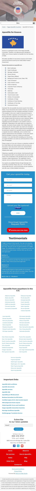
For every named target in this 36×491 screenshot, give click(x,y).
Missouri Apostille (24, 320)
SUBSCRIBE (18, 429)
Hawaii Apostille (25, 304)
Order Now (10, 461)
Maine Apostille (7, 324)
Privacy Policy (18, 471)
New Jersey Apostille (25, 329)
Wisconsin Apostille (16, 368)
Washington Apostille (17, 361)
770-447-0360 (18, 20)
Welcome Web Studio (21, 473)
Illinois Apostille (25, 308)
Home (3, 27)
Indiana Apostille (25, 310)
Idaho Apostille (25, 306)
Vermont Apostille (16, 357)
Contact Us (18, 464)
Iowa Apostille (6, 316)
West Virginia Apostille (17, 366)
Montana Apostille (24, 322)
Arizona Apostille (9, 300)
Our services (10, 454)
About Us (26, 450)
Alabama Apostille (10, 295)
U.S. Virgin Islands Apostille (26, 349)
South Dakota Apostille (25, 343)
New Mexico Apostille (8, 337)
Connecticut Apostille (11, 308)
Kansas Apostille (7, 318)
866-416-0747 (18, 18)
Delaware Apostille (26, 295)
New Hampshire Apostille (26, 327)
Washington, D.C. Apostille (18, 364)
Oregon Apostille (6, 349)
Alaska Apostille (9, 297)
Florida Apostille (25, 297)
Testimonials (18, 238)
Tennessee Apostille (24, 345)
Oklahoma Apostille (7, 347)
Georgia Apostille (25, 300)
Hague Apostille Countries (14, 27)
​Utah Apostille (23, 351)
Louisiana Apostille (8, 322)
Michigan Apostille (8, 331)
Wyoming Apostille (16, 370)
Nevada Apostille (24, 324)
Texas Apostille (23, 347)
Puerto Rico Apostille (25, 337)
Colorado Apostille (10, 306)
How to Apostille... (26, 454)
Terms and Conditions (18, 469)
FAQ (25, 457)
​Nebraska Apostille (24, 331)
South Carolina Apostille (25, 341)
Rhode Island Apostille (25, 339)
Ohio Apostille (6, 345)
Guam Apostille (25, 302)
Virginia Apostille (15, 359)
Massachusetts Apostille (9, 329)
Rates (10, 457)
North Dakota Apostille (8, 343)
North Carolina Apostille (8, 341)
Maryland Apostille (8, 327)
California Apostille (10, 304)
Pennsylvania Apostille (8, 351)
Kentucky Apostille (8, 320)
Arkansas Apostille (10, 302)
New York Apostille (7, 339)
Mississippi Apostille (24, 318)
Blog (25, 461)
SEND (18, 213)
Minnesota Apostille (24, 316)
